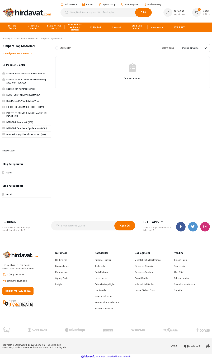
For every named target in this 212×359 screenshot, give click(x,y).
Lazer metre (101, 278)
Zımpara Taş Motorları (51, 38)
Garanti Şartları (142, 278)
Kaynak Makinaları (104, 308)
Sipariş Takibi (180, 260)
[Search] (108, 12)
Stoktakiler (65, 48)
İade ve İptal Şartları (144, 284)
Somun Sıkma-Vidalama (107, 302)
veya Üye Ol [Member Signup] (179, 14)
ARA (147, 12)
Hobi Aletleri (101, 290)
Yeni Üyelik (179, 266)
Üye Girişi (178, 272)
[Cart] (201, 12)
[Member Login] (167, 12)
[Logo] (26, 12)
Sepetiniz (178, 290)
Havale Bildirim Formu (145, 290)
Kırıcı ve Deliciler (103, 260)
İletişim (59, 284)
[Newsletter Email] (93, 225)
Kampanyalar (61, 272)
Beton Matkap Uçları (105, 284)
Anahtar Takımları (103, 296)
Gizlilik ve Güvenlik (144, 266)
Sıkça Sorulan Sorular (184, 284)
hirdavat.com (8, 151)
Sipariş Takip (61, 278)
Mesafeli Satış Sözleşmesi (148, 260)
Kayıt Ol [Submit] (125, 225)
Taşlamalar (100, 266)
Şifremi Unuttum (182, 278)
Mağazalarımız (62, 266)
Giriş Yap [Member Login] (179, 11)
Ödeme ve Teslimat (144, 272)
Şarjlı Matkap (101, 272)
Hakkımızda (61, 260)
